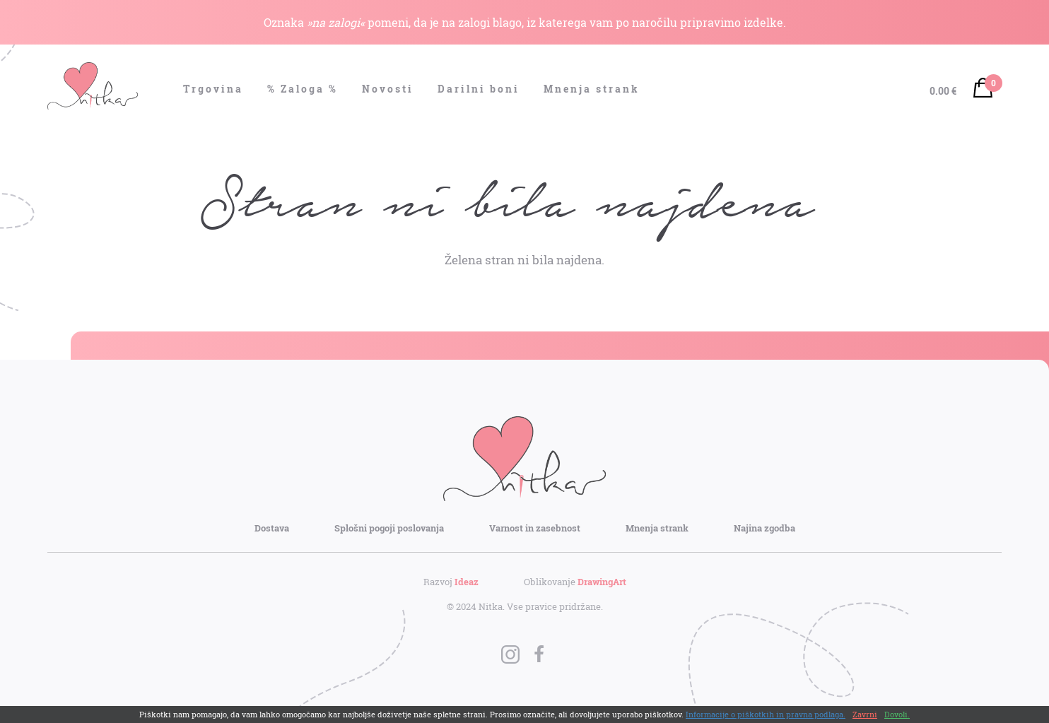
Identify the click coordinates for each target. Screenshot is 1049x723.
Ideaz (467, 581)
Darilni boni (479, 88)
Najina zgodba (764, 528)
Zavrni (864, 714)
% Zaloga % (302, 88)
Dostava (271, 528)
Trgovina (213, 88)
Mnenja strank (592, 88)
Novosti (388, 88)
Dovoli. (897, 714)
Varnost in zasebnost (534, 528)
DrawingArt (602, 581)
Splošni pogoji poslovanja (389, 528)
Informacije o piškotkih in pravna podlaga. (765, 714)
